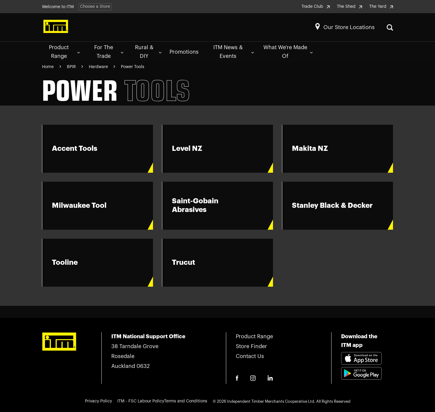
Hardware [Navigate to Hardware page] (99, 67)
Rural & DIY (148, 52)
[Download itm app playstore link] (361, 380)
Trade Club (316, 6)
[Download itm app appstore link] (361, 359)
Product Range (64, 52)
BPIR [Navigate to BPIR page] (72, 67)
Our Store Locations (349, 27)
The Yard (381, 6)
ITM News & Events (233, 52)
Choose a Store (95, 6)
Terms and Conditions (185, 401)
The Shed (349, 6)
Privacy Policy (98, 401)
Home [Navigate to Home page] (48, 67)
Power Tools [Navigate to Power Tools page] (132, 67)
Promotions (184, 52)
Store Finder (251, 346)
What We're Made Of (288, 52)
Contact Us (250, 356)
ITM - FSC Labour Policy (140, 401)
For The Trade (109, 52)
